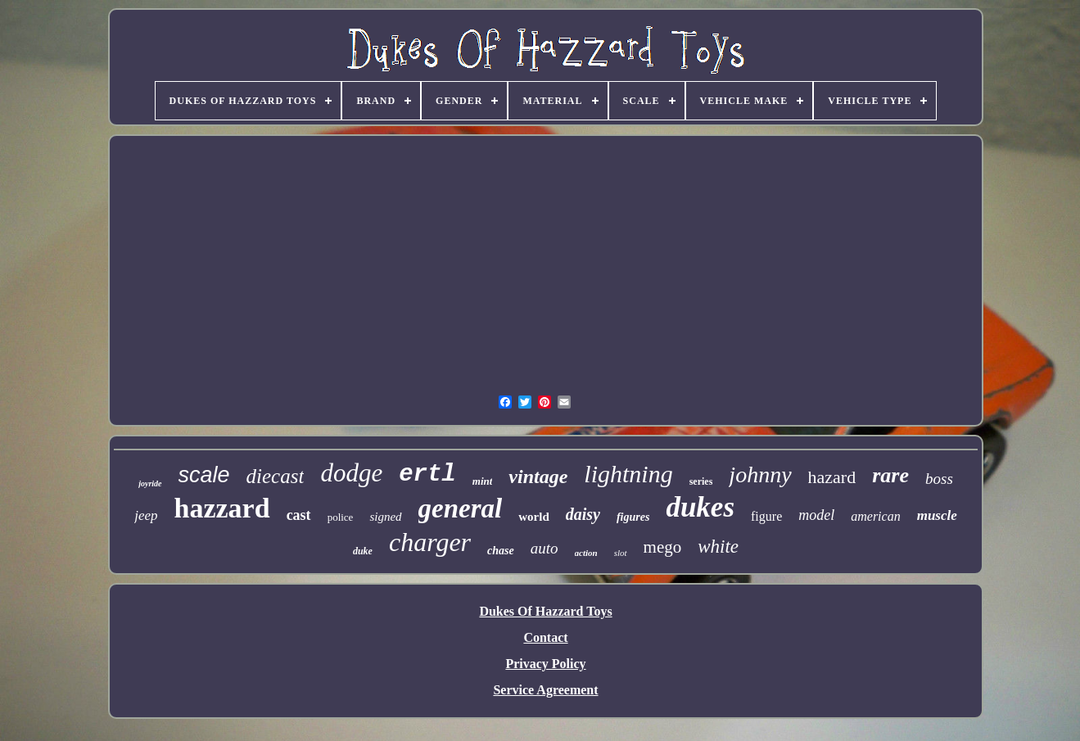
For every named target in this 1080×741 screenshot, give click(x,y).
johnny (760, 474)
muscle (937, 515)
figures (633, 517)
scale (204, 475)
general (460, 508)
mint (482, 481)
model (816, 515)
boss (939, 478)
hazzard (222, 508)
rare (890, 475)
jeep (145, 515)
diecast (275, 476)
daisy (583, 514)
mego (663, 547)
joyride (149, 483)
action (586, 553)
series (701, 481)
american (875, 516)
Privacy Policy (545, 664)
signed (385, 516)
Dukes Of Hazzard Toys (545, 611)
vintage (537, 476)
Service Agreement (545, 690)
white (718, 546)
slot (620, 553)
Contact (545, 637)
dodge (351, 473)
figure (766, 516)
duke (363, 551)
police (341, 517)
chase (500, 550)
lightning (628, 473)
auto (544, 548)
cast (299, 515)
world (533, 516)
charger (430, 542)
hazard (832, 477)
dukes (700, 507)
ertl (427, 474)
